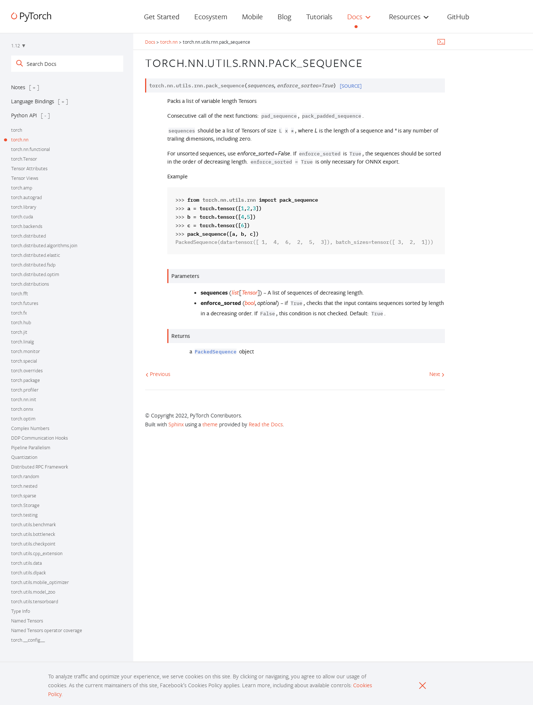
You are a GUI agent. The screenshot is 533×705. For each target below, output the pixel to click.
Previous (157, 373)
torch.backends (26, 226)
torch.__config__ (28, 640)
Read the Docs (266, 424)
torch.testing (24, 515)
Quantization (24, 457)
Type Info (20, 611)
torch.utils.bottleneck (33, 534)
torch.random (25, 476)
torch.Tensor (24, 159)
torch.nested (24, 486)
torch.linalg (22, 342)
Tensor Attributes (29, 168)
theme (210, 424)
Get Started (162, 16)
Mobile (252, 16)
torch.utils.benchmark (33, 524)
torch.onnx (22, 409)
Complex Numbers (30, 428)
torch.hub (21, 322)
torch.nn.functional (30, 149)
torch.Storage (25, 505)
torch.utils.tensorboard (34, 601)
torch (16, 130)
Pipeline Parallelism (30, 447)
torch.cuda (22, 216)
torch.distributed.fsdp (33, 265)
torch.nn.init (23, 399)
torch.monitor (25, 351)
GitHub (458, 16)
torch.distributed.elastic (35, 255)
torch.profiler (24, 390)
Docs (354, 16)
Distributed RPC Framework (39, 467)
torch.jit (19, 332)
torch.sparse (23, 495)
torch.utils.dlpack (28, 572)
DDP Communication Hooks (39, 438)
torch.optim (23, 419)
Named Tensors (27, 621)
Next (437, 373)
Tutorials (319, 16)
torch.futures (24, 303)
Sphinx (176, 424)
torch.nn (20, 139)
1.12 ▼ (18, 45)
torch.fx (19, 313)
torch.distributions (30, 284)
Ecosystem (210, 16)
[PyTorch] (31, 17)
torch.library (23, 207)
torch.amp (21, 188)
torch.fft (19, 293)
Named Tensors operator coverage (46, 630)
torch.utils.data (26, 563)
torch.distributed (28, 236)
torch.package (25, 380)
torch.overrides (27, 370)
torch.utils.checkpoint (33, 544)
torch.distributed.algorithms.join (44, 245)
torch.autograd (26, 197)
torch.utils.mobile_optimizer (40, 582)
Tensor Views (24, 178)
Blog (284, 16)
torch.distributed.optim (35, 274)
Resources (404, 16)
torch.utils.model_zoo (33, 592)
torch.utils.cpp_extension (37, 553)
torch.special (24, 361)
